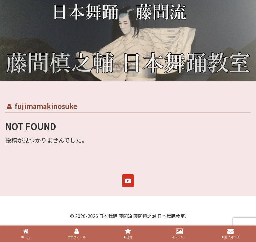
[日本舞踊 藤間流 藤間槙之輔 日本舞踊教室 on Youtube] (128, 180)
